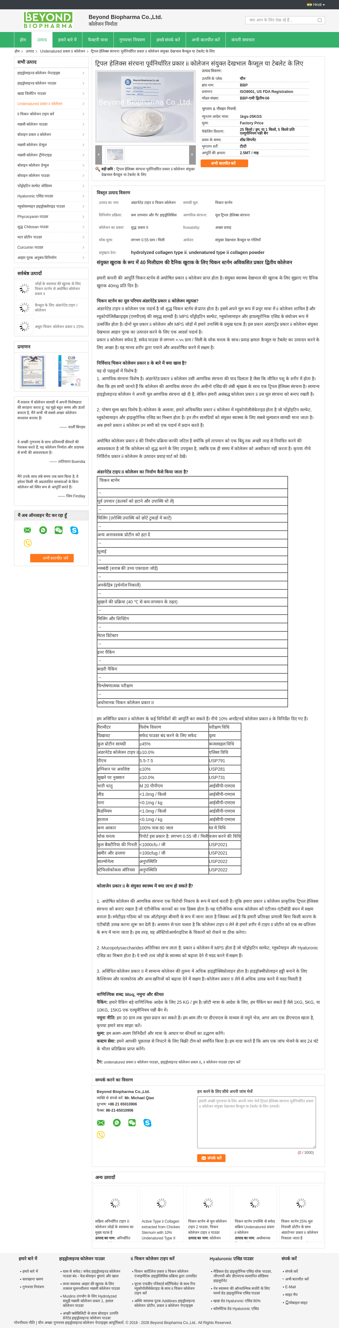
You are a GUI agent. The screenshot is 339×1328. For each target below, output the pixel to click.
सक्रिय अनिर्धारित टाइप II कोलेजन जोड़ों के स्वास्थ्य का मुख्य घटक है (114, 1227)
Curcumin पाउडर (30, 247)
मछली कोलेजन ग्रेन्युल (32, 145)
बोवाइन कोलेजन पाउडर (33, 175)
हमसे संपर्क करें (168, 39)
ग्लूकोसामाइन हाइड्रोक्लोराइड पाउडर (41, 206)
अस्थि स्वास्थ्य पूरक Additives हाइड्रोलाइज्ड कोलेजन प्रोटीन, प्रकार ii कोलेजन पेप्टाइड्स (164, 1303)
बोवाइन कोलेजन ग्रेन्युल (33, 165)
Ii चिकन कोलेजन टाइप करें (35, 114)
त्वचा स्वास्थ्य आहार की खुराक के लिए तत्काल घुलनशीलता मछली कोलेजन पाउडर (91, 1286)
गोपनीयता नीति (24, 1323)
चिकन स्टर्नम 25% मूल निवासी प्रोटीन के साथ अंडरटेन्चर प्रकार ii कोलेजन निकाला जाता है (299, 1229)
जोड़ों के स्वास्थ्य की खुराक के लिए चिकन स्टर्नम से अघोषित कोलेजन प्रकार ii (58, 289)
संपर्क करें (291, 1271)
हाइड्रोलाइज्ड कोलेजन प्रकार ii (180, 1062)
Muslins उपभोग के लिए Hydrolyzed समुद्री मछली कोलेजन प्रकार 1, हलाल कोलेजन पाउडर (90, 1301)
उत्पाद (42, 39)
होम (23, 39)
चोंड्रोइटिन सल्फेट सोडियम (34, 186)
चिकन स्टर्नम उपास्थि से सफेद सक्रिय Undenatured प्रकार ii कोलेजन (255, 1227)
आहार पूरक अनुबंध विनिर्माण (37, 258)
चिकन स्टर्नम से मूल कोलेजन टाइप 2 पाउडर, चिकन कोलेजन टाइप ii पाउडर (207, 1227)
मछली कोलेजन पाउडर (32, 124)
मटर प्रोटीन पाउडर (29, 237)
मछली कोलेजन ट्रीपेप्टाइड (34, 155)
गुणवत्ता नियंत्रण (132, 39)
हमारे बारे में (67, 39)
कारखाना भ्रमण (32, 1279)
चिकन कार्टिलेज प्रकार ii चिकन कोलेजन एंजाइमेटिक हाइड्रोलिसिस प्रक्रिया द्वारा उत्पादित (165, 1273)
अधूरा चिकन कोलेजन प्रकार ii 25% (59, 327)
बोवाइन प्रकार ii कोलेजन (34, 134)
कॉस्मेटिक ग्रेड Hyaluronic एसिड (236, 1309)
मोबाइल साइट (296, 1303)
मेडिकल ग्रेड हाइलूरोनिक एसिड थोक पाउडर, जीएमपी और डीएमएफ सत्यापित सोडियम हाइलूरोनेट (242, 1276)
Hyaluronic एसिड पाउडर (35, 196)
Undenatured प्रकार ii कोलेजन (62, 51)
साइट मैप (291, 1295)
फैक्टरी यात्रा (98, 39)
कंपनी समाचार (243, 39)
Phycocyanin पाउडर (32, 216)
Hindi (317, 4)
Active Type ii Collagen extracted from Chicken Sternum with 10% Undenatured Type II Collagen (161, 1232)
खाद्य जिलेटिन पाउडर (31, 93)
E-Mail (290, 1287)
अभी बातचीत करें (206, 39)
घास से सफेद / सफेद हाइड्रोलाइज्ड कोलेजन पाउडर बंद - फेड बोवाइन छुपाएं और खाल (91, 1273)
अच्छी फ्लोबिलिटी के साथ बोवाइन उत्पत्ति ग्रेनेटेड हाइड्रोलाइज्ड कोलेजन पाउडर (90, 1315)
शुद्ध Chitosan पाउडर (33, 227)
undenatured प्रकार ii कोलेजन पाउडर (131, 1062)
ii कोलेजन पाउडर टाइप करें (221, 1062)
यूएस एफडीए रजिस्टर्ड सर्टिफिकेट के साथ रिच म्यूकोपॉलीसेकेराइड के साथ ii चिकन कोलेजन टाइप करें (164, 1288)
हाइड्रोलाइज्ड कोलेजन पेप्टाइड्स (38, 73)
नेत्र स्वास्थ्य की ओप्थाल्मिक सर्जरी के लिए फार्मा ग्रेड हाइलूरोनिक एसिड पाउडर (241, 1290)
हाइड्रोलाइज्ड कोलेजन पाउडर (36, 83)
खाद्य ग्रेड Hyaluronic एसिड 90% (237, 1301)
